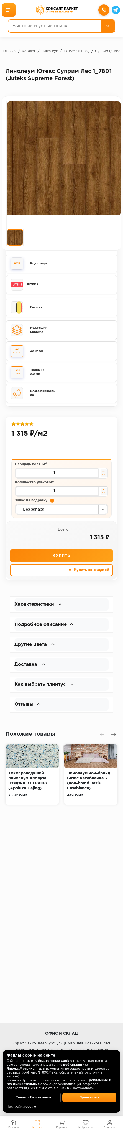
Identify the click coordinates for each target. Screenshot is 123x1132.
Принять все (89, 1097)
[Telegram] (115, 10)
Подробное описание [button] (45, 627)
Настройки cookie (21, 1106)
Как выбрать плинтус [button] (46, 689)
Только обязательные (34, 1097)
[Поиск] (107, 26)
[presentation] (102, 739)
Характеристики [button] (39, 607)
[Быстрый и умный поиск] (54, 26)
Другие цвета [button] (36, 648)
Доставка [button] (30, 668)
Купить (61, 557)
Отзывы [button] (28, 709)
